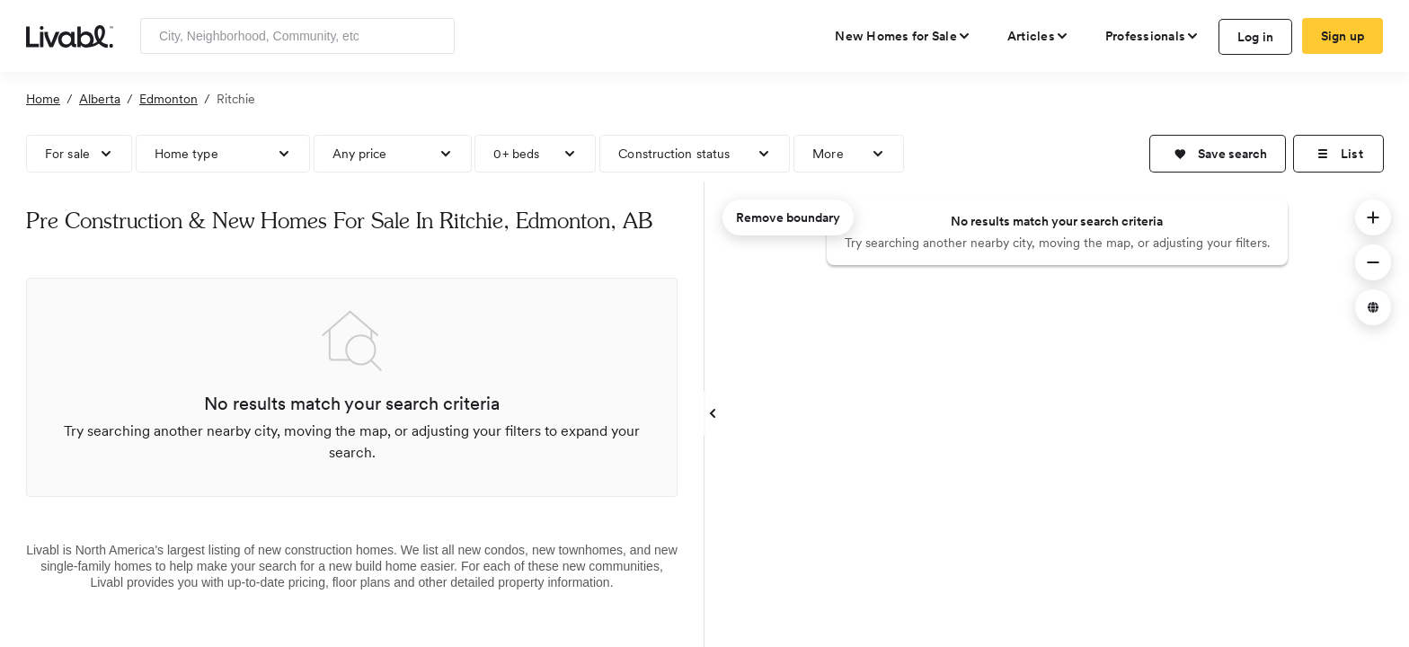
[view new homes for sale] (903, 36)
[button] (1217, 154)
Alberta (99, 99)
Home (43, 99)
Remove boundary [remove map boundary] (788, 217)
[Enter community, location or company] (297, 36)
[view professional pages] (1152, 36)
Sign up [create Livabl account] (1343, 36)
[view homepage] (69, 35)
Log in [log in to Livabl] (1255, 37)
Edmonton (168, 99)
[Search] (434, 36)
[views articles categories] (1038, 36)
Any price (359, 153)
